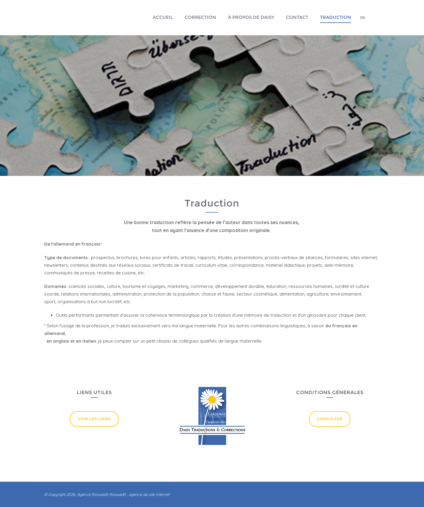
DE (362, 17)
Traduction (335, 17)
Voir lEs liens (94, 419)
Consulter (329, 419)
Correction (200, 17)
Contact (297, 17)
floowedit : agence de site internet (139, 494)
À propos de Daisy (251, 17)
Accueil (163, 17)
